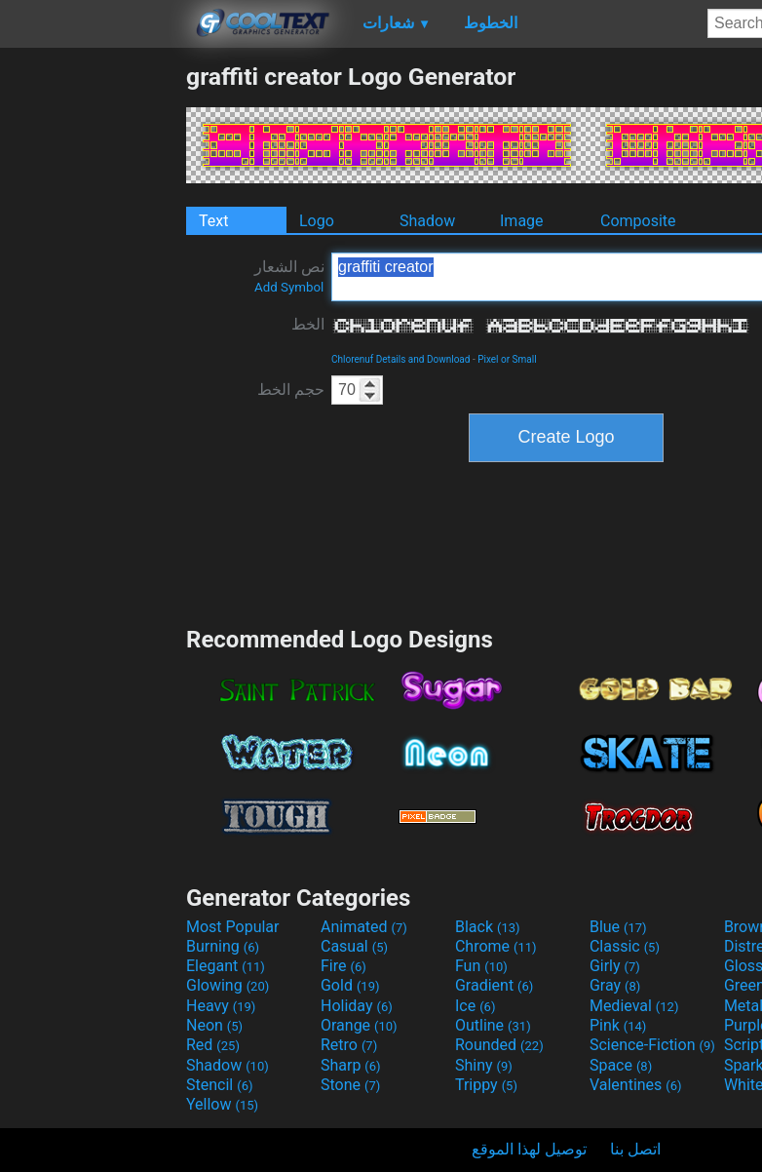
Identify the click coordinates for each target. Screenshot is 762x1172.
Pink (618, 1025)
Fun (481, 966)
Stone (350, 1084)
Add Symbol (289, 287)
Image (522, 221)
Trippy (486, 1084)
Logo (316, 221)
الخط (307, 324)
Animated (364, 927)
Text (213, 221)
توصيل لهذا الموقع (529, 1149)
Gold (350, 985)
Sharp (351, 1065)
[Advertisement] (93, 354)
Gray (615, 985)
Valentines (636, 1084)
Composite (638, 221)
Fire (343, 966)
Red (213, 1044)
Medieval (634, 1005)
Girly (615, 966)
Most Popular (233, 927)
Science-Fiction (652, 1044)
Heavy (220, 1005)
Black (487, 927)
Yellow (222, 1104)
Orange (359, 1025)
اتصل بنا (635, 1149)
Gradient (494, 985)
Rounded (499, 1044)
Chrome (496, 946)
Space (621, 1065)
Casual (354, 946)
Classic (625, 946)
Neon (214, 1025)
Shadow (427, 221)
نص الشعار (289, 275)
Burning (222, 946)
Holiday (357, 1005)
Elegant (225, 966)
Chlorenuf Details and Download (400, 359)
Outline (493, 1025)
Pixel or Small (506, 359)
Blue (618, 927)
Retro (349, 1044)
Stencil (219, 1084)
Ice (475, 1005)
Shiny (484, 1065)
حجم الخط (290, 389)
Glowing (227, 985)
